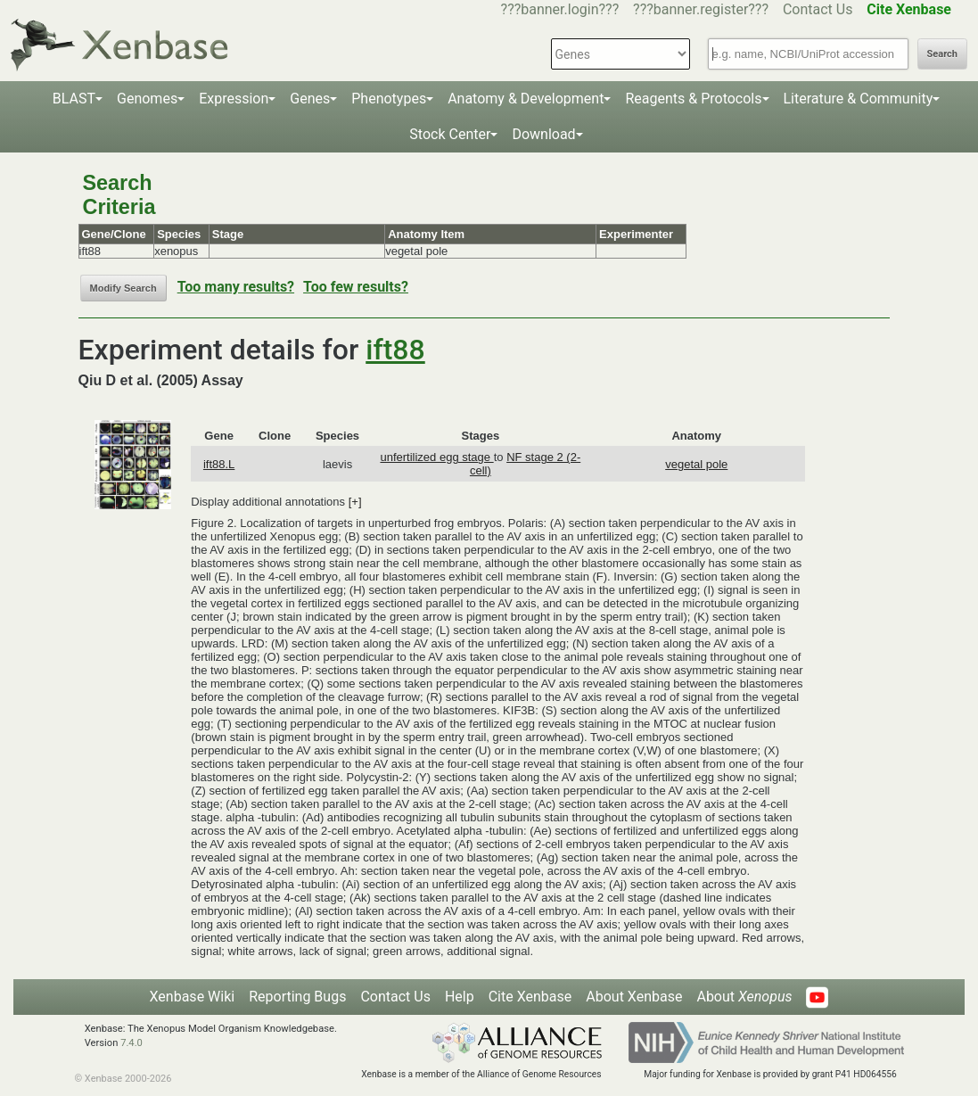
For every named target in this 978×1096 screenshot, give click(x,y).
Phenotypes (388, 98)
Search (942, 54)
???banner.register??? (700, 9)
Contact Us (818, 9)
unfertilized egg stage (436, 457)
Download (543, 134)
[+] (355, 501)
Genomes (147, 98)
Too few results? (355, 286)
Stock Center (449, 134)
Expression (233, 98)
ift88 (395, 350)
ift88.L (218, 464)
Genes (310, 98)
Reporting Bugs (297, 996)
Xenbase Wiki (192, 996)
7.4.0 (131, 1043)
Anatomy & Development (526, 98)
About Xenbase (634, 996)
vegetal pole (696, 464)
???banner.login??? (560, 9)
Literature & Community (858, 98)
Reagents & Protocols (693, 98)
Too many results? (235, 286)
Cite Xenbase (530, 996)
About (744, 996)
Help (459, 996)
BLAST (74, 98)
